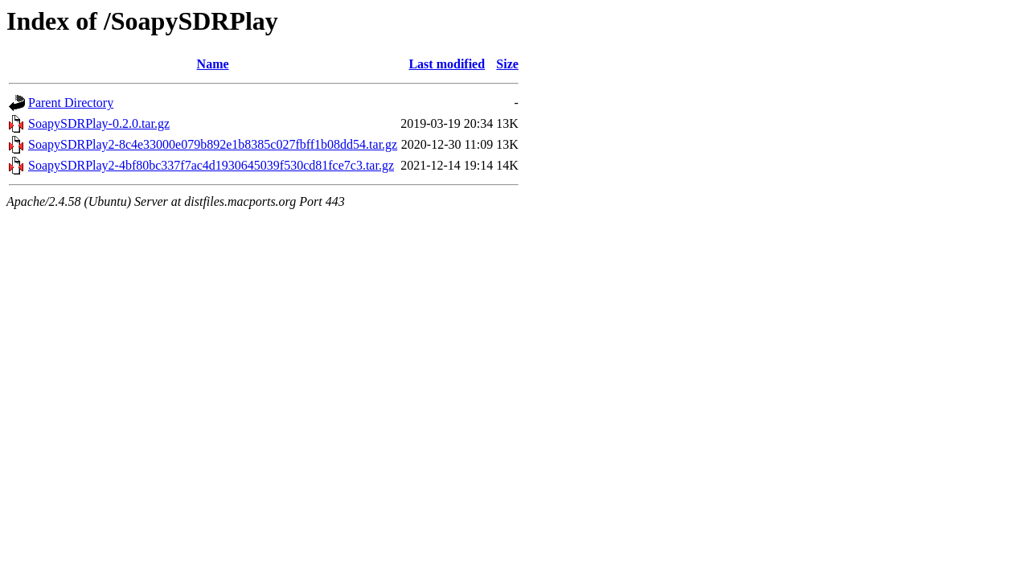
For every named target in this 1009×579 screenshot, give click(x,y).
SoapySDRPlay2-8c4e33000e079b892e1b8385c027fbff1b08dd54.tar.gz (212, 144)
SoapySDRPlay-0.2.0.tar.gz (99, 123)
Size (507, 64)
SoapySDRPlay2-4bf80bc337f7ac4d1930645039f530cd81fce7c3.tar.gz (211, 165)
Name (213, 64)
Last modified (446, 64)
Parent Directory (70, 102)
